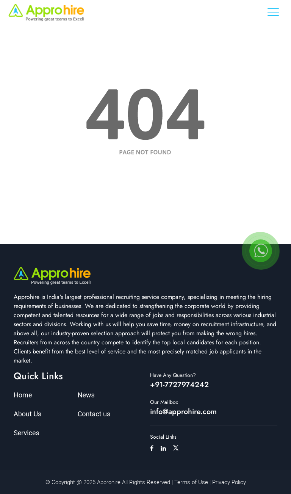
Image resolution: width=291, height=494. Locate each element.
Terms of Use (191, 482)
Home (23, 395)
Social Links (163, 437)
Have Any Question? (173, 375)
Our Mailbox (164, 402)
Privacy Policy (229, 482)
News (86, 395)
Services (26, 433)
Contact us (94, 414)
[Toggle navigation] (273, 12)
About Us (27, 414)
